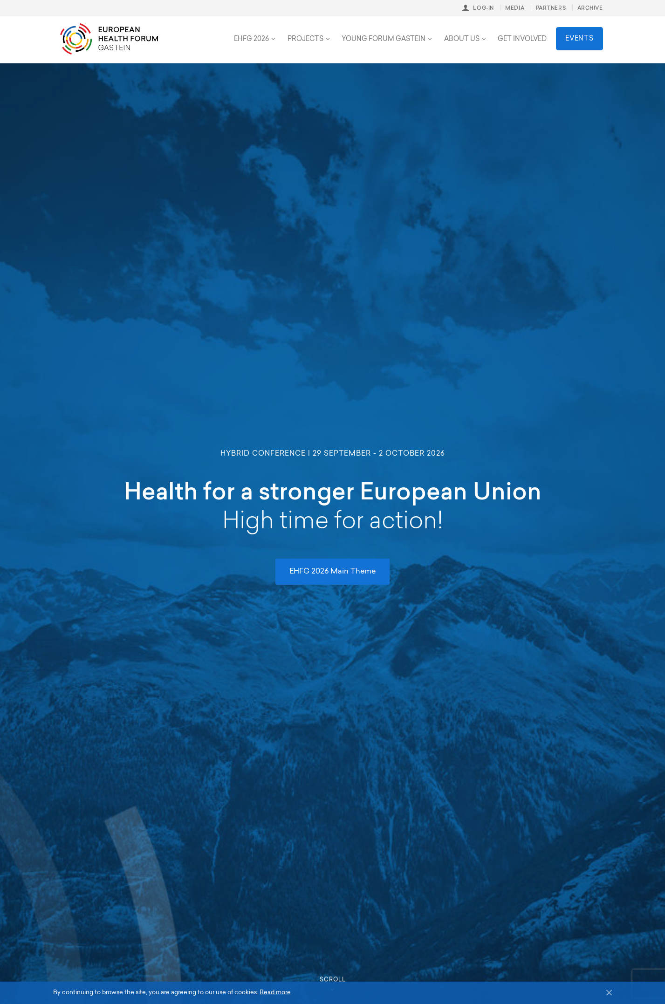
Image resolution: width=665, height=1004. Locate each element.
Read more (275, 993)
